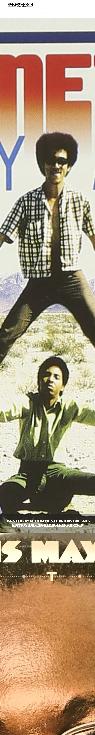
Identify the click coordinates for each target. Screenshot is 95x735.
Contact (80, 5)
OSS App (65, 5)
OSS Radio (72, 5)
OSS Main (57, 5)
